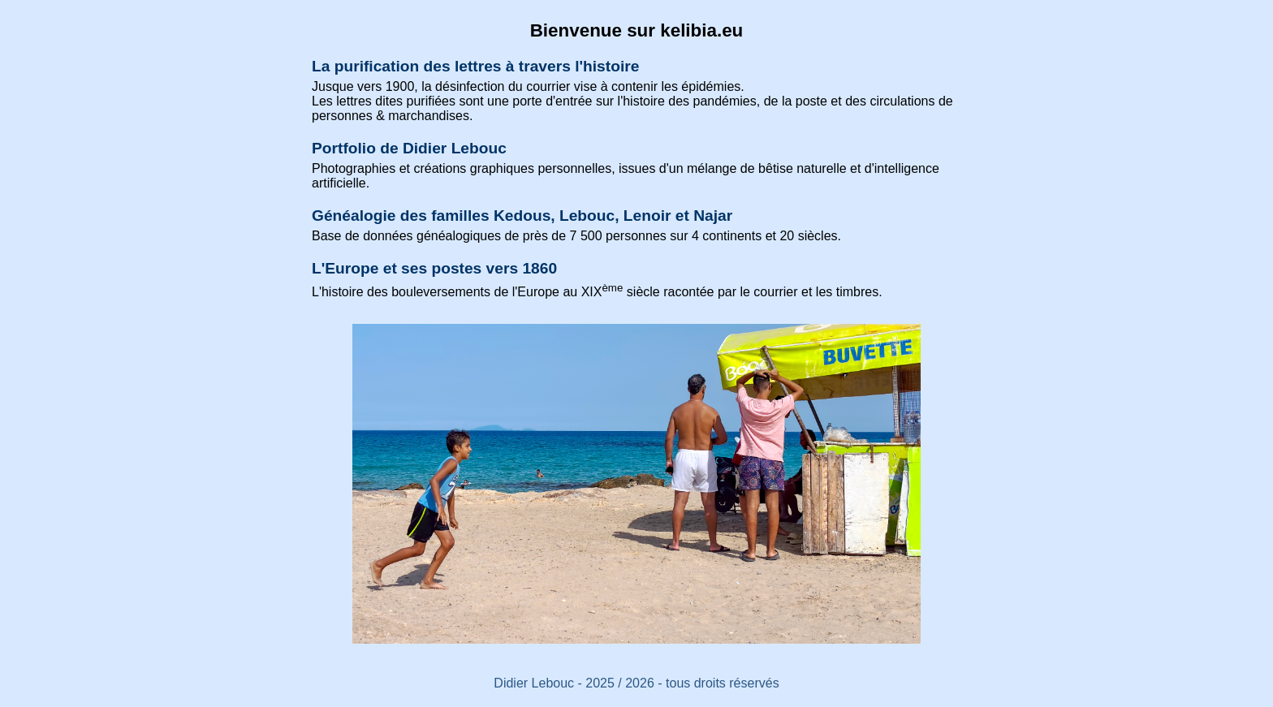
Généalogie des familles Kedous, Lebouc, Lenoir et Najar (522, 215)
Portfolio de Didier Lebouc (409, 148)
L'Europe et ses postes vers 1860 (434, 268)
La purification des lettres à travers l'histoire (475, 66)
